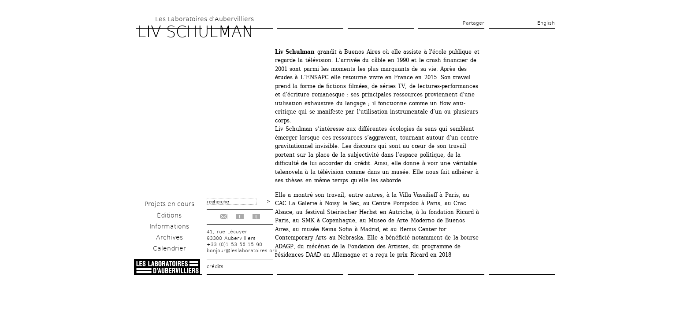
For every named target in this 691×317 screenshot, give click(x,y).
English (546, 23)
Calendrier (169, 248)
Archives (169, 237)
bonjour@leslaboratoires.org (242, 251)
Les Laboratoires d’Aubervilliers (204, 18)
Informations (169, 226)
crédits (215, 266)
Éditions (169, 215)
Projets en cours (169, 203)
